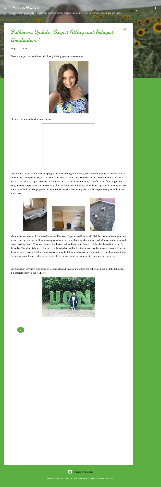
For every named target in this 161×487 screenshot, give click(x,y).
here (18, 119)
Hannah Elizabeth (26, 8)
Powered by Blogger (80, 472)
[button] (125, 30)
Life (21, 330)
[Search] (155, 9)
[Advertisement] (146, 72)
